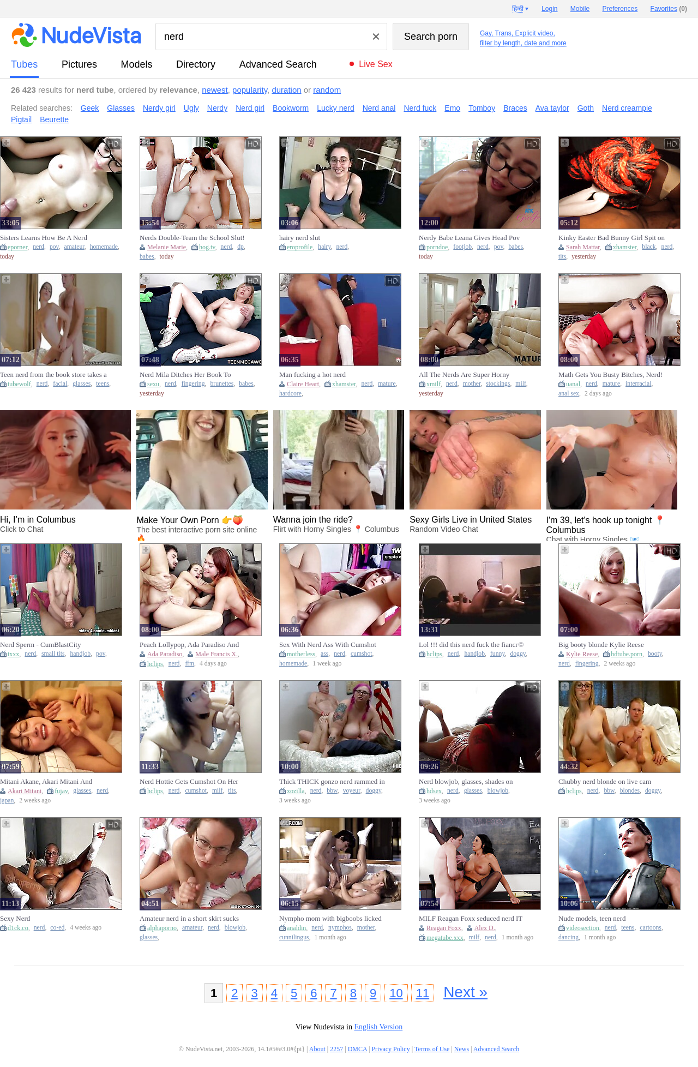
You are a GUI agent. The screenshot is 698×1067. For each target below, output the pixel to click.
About (317, 1049)
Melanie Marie (166, 247)
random (327, 89)
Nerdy (217, 108)
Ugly (191, 108)
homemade (104, 246)
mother (472, 383)
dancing (568, 937)
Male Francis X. (216, 654)
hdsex (434, 791)
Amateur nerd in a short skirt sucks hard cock (189, 918)
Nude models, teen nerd (591, 918)
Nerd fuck (420, 108)
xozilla (296, 791)
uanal (573, 384)
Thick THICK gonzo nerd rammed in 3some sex (332, 781)
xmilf (433, 384)
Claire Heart (303, 384)
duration (286, 89)
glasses (82, 383)
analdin (296, 928)
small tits (53, 653)
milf (520, 383)
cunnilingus (294, 937)
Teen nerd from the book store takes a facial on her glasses (53, 374)
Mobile (579, 9)
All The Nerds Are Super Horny (464, 374)
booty (655, 653)
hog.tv (207, 247)
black (648, 246)
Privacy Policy (390, 1049)
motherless (301, 654)
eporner (17, 247)
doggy (517, 653)
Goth (585, 108)
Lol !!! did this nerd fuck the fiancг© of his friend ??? (471, 644)
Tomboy (481, 108)
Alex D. (484, 928)
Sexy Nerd (15, 918)
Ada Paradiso (164, 654)
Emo (452, 108)
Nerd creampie (627, 108)
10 (395, 993)
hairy (324, 246)
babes (147, 256)
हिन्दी (518, 9)
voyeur (351, 790)
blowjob (498, 790)
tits (562, 256)
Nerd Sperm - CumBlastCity (40, 644)
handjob (80, 653)
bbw (332, 790)
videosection (582, 928)
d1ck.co (18, 928)
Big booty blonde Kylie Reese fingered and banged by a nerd (601, 644)
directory (195, 64)
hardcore (290, 393)
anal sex (568, 393)
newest (215, 89)
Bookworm (291, 108)
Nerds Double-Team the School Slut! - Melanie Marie (192, 237)
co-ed (57, 927)
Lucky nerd (335, 108)
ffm (189, 663)
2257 (336, 1049)
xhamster (625, 247)
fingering (193, 383)
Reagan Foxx (443, 928)
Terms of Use (431, 1049)
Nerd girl (250, 108)
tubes (24, 64)
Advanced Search (278, 64)
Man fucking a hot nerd (312, 374)
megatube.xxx (445, 938)
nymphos (340, 927)
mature (386, 383)
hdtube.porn (626, 654)
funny (497, 653)
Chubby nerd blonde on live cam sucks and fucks (604, 781)
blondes (630, 790)
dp (240, 246)
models (137, 64)
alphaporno (162, 928)
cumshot (361, 653)
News (461, 1049)
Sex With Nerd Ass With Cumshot (327, 644)
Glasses (121, 108)
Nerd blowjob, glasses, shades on (466, 781)
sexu (153, 384)
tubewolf (19, 384)
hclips (155, 664)
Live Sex (375, 64)
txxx (13, 654)
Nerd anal (379, 108)
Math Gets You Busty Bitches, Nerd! (610, 374)
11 (422, 993)
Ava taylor (552, 108)
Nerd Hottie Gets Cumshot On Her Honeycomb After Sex (189, 781)
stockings (498, 383)
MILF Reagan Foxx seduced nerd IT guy (470, 918)
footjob (462, 246)
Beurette (54, 119)
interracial (638, 383)
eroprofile (299, 247)
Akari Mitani (24, 791)
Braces (515, 108)
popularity (249, 89)
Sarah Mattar (583, 247)
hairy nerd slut (299, 237)
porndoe (437, 247)
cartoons (650, 927)
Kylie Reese (582, 654)
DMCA (357, 1049)
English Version (378, 1027)
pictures (79, 64)
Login (549, 9)
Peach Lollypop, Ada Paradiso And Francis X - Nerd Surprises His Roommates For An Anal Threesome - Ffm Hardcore (191, 644)
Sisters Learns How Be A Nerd (43, 237)
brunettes (221, 383)
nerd (38, 246)
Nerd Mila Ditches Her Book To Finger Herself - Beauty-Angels (185, 374)
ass (324, 653)
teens (102, 383)
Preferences (620, 9)
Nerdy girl (159, 108)
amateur (74, 246)
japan (7, 800)
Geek (90, 108)
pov (54, 246)
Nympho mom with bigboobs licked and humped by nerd (330, 918)
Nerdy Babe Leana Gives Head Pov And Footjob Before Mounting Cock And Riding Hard (470, 237)
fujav (61, 791)
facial (60, 383)
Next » (465, 992)
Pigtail (21, 119)
